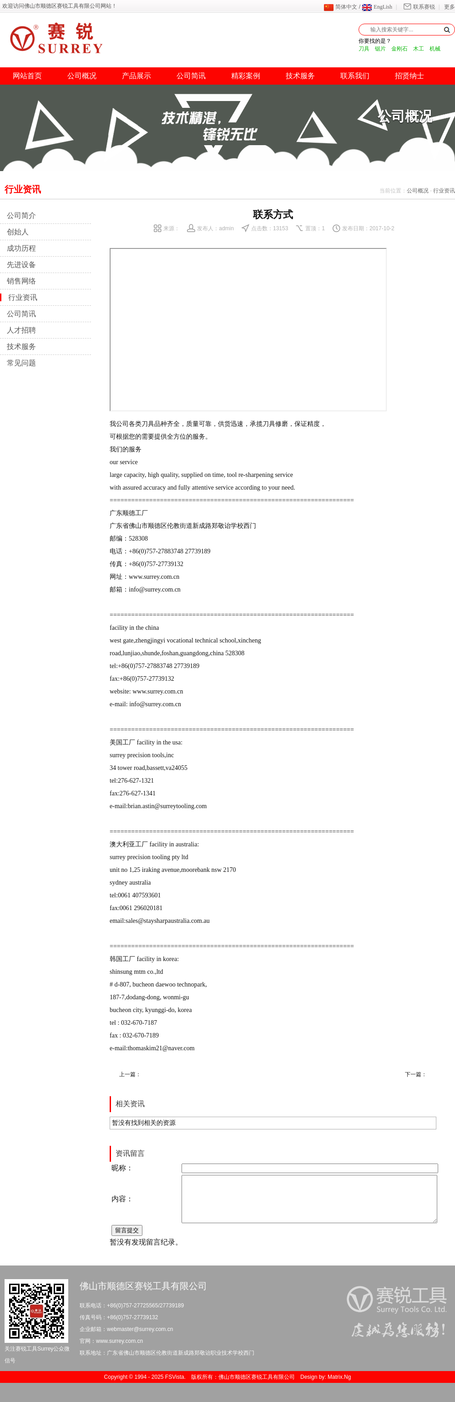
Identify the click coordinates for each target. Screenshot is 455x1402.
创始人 (18, 232)
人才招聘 (21, 330)
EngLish (377, 7)
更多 (449, 7)
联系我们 (354, 76)
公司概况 (81, 76)
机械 (435, 49)
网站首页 (27, 76)
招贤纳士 (409, 76)
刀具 (364, 49)
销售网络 (21, 281)
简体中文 (340, 7)
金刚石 (399, 49)
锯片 (380, 49)
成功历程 (21, 248)
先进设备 (21, 264)
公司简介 (21, 215)
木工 (418, 49)
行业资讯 (444, 190)
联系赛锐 (418, 7)
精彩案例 (245, 76)
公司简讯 (191, 76)
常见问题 (21, 363)
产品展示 (136, 76)
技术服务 (300, 76)
